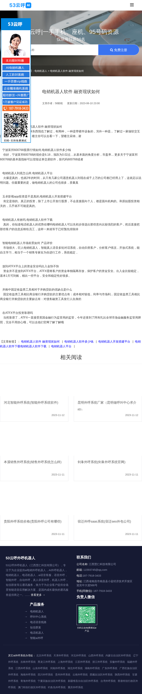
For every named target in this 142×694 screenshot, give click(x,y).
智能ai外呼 (33, 637)
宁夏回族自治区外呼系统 (52, 680)
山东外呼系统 (40, 668)
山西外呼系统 (96, 655)
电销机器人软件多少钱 (78, 341)
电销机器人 (40, 70)
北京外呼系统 (44, 655)
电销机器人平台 (61, 346)
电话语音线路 (35, 622)
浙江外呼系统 (100, 661)
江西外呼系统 (23, 668)
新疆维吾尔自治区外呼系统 (83, 680)
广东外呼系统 (109, 668)
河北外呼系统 (78, 655)
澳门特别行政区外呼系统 (32, 687)
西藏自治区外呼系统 (101, 674)
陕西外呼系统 (122, 674)
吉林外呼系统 (28, 661)
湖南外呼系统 (92, 668)
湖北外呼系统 (75, 668)
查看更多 (38, 594)
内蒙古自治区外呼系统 (118, 655)
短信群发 (32, 627)
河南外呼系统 (57, 668)
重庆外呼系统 (75, 687)
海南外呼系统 (28, 674)
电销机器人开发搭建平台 (114, 341)
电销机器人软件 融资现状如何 (40, 341)
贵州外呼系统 (62, 674)
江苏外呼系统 (82, 661)
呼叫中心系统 (35, 616)
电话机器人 (34, 632)
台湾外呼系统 (108, 680)
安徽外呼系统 (117, 661)
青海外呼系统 (28, 680)
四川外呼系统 (45, 674)
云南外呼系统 (80, 674)
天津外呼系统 (61, 655)
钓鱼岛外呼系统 (57, 687)
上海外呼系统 (65, 661)
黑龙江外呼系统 (46, 661)
